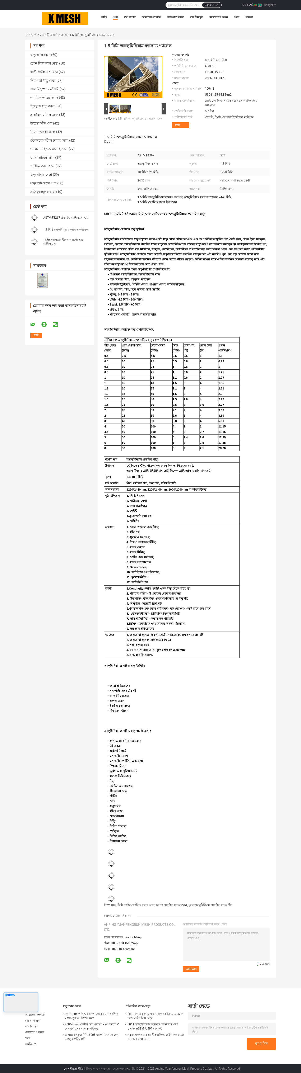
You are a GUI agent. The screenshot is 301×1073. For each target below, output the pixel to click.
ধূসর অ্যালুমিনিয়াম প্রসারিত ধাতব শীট (210, 905)
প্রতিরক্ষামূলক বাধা (42, 192)
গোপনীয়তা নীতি (73, 1068)
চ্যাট (177, 125)
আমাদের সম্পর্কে (151, 17)
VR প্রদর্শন (129, 17)
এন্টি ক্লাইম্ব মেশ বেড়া (44, 72)
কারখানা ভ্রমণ (175, 17)
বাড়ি (104, 17)
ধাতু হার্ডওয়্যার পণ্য (43, 183)
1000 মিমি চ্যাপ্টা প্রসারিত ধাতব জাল (132, 905)
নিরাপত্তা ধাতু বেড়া (43, 80)
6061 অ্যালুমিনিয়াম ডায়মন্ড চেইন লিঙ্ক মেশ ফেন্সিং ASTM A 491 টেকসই (153, 1026)
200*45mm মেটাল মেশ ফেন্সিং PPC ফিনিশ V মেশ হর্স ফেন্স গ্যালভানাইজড (92, 1026)
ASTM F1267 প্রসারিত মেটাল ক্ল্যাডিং (65, 217)
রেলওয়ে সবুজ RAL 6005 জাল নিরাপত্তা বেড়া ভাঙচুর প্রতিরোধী (92, 1037)
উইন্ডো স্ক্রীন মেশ (41, 123)
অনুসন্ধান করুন (211, 5)
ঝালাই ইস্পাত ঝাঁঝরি (44, 89)
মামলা (249, 17)
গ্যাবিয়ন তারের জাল (44, 98)
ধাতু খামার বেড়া (41, 175)
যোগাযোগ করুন (218, 17)
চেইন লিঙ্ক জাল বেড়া (44, 63)
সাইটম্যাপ (31, 1044)
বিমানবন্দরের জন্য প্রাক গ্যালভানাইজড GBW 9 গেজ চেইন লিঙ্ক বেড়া (155, 1016)
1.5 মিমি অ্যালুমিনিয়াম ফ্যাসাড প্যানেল (65, 229)
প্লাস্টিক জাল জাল (42, 166)
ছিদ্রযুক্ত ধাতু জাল (42, 106)
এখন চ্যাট (248, 4)
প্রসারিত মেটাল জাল (54, 35)
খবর (236, 17)
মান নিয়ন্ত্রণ (196, 17)
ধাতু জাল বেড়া (40, 55)
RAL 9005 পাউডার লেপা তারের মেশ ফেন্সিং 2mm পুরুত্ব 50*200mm (91, 1016)
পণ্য (115, 17)
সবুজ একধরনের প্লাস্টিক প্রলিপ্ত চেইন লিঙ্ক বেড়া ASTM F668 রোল (156, 1037)
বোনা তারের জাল (42, 158)
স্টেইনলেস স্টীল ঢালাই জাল (49, 140)
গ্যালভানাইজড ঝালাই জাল (49, 149)
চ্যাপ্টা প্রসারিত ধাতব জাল (171, 905)
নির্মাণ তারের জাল (42, 132)
